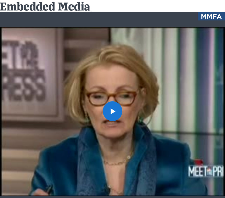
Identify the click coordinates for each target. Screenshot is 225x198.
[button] (113, 111)
